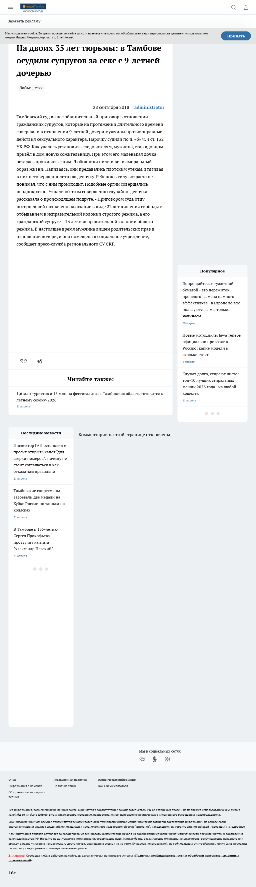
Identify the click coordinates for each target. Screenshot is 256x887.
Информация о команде (25, 786)
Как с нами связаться (113, 786)
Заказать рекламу (24, 21)
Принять (236, 35)
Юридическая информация (117, 779)
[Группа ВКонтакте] (142, 759)
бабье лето (31, 88)
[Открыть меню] (10, 7)
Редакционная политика (70, 779)
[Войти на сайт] (246, 7)
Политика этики (65, 786)
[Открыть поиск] (233, 7)
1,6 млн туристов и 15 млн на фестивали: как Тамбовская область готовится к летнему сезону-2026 (90, 400)
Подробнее (237, 826)
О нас (12, 779)
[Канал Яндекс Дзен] (167, 759)
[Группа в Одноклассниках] (154, 759)
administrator (149, 107)
